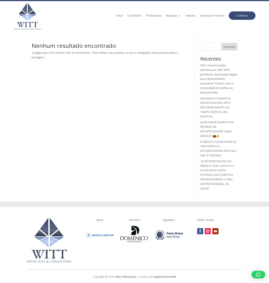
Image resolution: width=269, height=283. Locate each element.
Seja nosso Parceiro (212, 15)
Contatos (242, 15)
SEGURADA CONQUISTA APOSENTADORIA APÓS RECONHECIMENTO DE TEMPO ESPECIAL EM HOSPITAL (215, 107)
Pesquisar (229, 47)
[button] (258, 274)
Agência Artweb (165, 276)
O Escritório (134, 15)
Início (119, 15)
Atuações (171, 15)
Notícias (190, 15)
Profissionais (154, 15)
